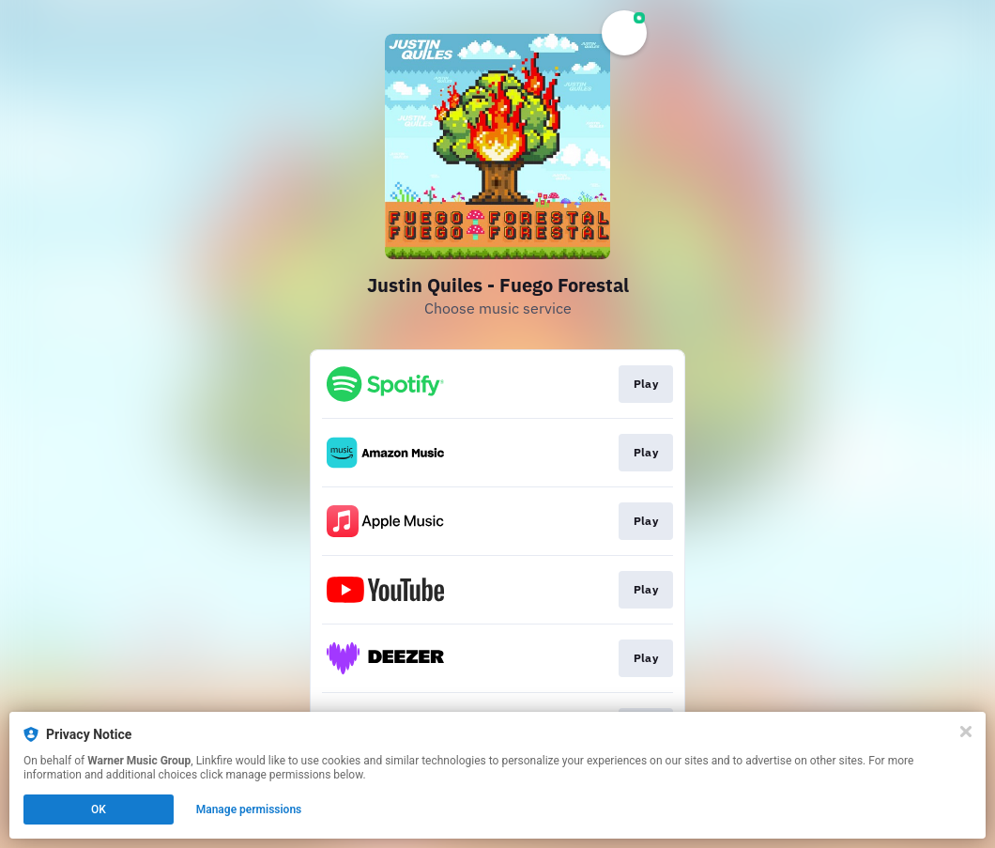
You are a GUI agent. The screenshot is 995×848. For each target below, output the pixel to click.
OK (98, 809)
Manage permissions (249, 809)
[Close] (966, 732)
